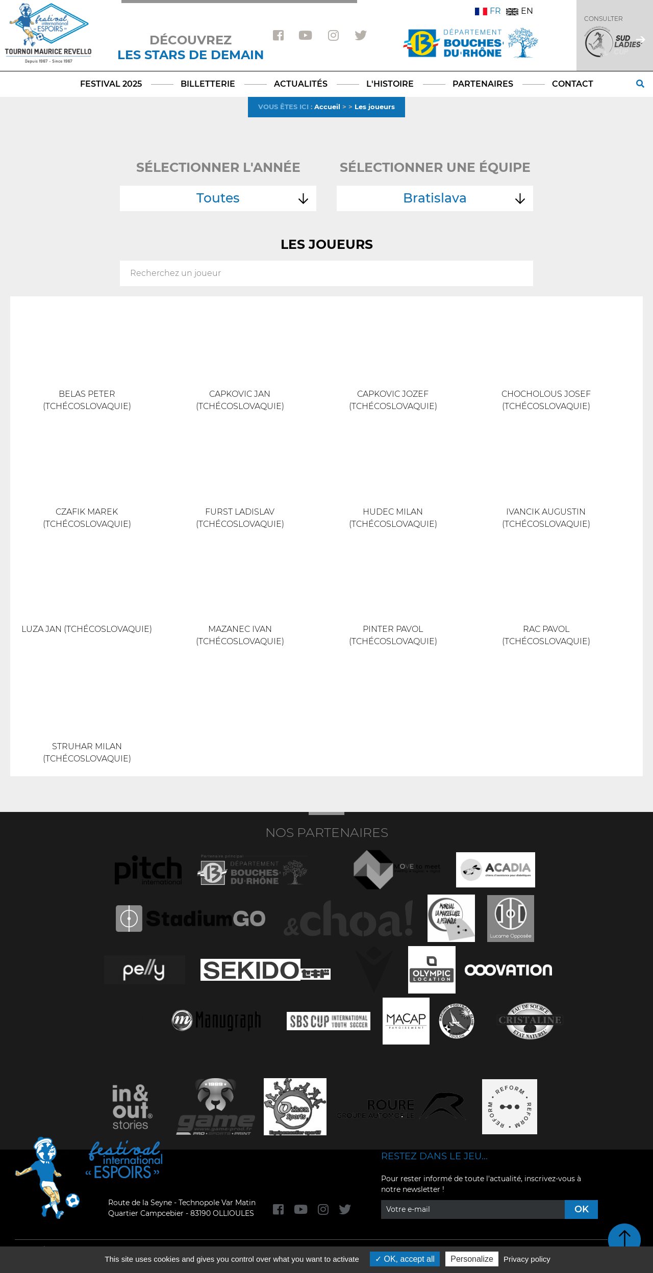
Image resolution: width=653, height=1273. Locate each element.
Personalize (471, 1259)
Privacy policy (527, 1259)
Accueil (327, 107)
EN (519, 11)
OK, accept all (405, 1259)
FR (488, 11)
